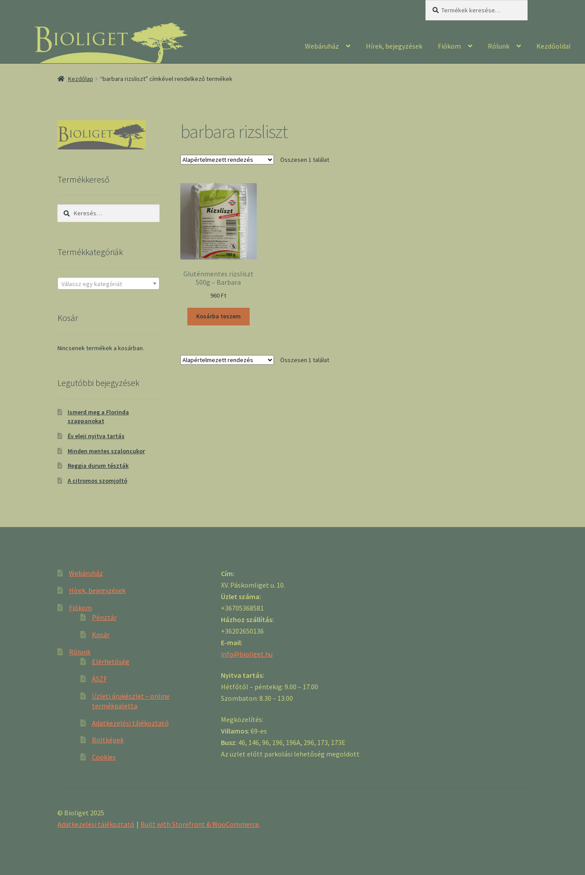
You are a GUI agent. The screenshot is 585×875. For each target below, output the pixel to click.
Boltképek (108, 739)
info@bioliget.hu (247, 654)
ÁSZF (99, 678)
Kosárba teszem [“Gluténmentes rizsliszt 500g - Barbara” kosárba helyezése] (218, 316)
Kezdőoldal (553, 46)
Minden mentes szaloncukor (106, 451)
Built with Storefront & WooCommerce (200, 824)
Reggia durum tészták (98, 466)
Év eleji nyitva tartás (96, 436)
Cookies (104, 757)
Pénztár (104, 617)
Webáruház (322, 46)
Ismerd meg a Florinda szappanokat (98, 416)
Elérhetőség (110, 661)
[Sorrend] (227, 159)
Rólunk (498, 46)
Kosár (101, 634)
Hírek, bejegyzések (394, 46)
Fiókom (449, 46)
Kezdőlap (80, 79)
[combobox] (108, 283)
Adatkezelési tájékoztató (130, 722)
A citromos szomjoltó (97, 481)
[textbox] (108, 284)
